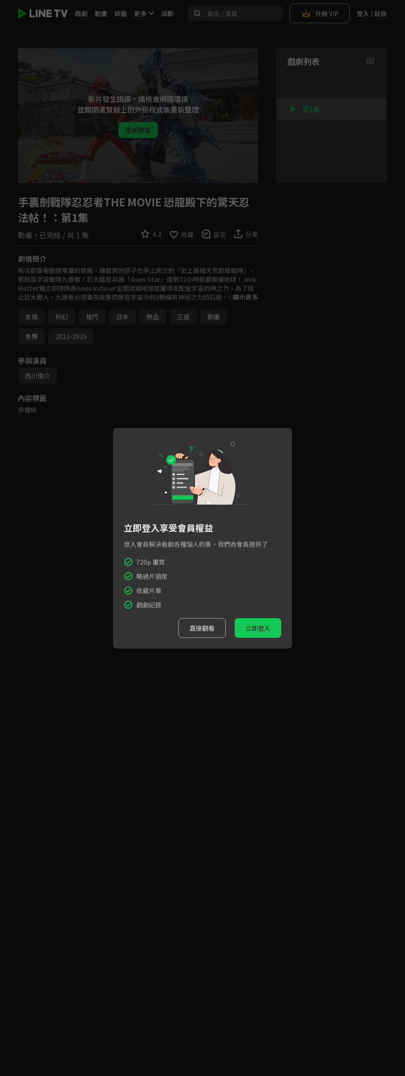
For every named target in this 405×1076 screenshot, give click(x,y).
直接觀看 (202, 628)
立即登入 (257, 628)
